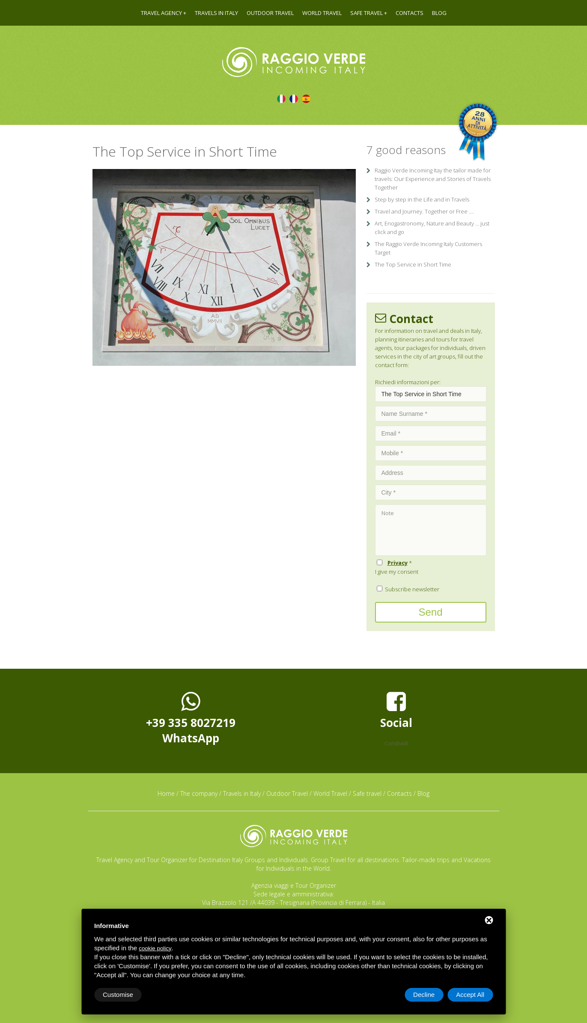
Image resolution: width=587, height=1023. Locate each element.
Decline (424, 994)
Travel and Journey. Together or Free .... (424, 211)
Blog (439, 13)
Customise (118, 994)
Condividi (396, 743)
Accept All (470, 994)
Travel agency (161, 13)
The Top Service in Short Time (413, 264)
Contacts (409, 13)
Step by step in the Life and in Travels (422, 199)
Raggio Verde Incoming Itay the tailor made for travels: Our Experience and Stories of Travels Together (433, 178)
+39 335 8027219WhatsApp (190, 718)
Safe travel (366, 13)
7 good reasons (406, 149)
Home (166, 793)
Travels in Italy (216, 13)
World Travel (322, 13)
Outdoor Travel (270, 13)
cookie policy (155, 948)
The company (199, 793)
